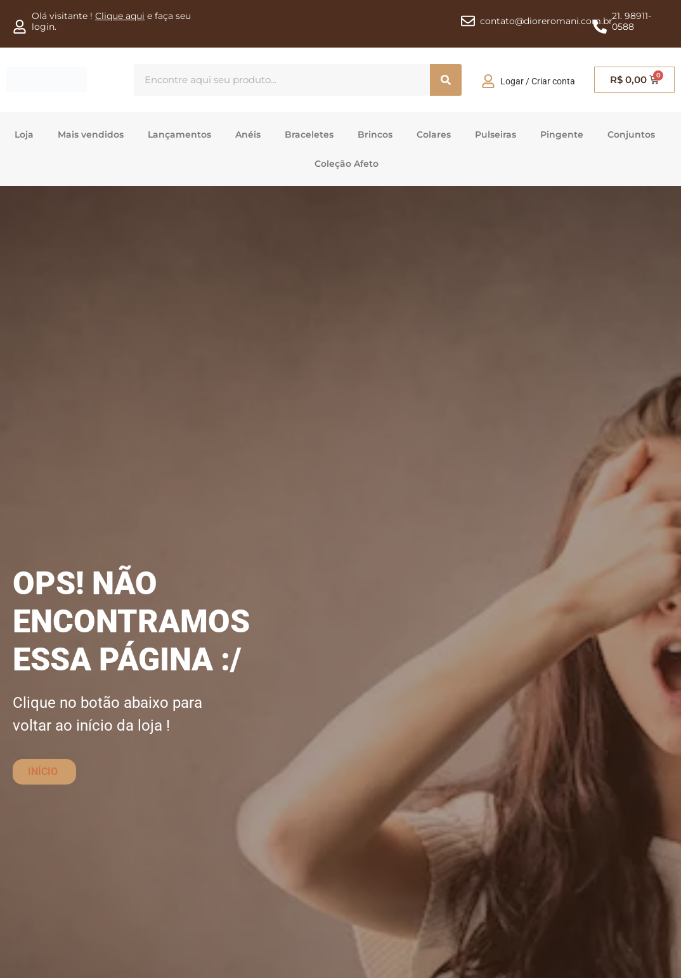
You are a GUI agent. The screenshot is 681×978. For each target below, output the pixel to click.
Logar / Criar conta (537, 81)
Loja (24, 134)
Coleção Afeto (347, 163)
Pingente (561, 134)
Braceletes (309, 134)
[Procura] (446, 80)
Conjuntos (631, 134)
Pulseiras (495, 134)
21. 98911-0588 (631, 21)
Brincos (375, 134)
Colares (434, 134)
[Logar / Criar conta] (488, 81)
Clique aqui (120, 16)
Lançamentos (179, 134)
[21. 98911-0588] (600, 27)
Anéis (248, 134)
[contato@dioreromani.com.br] (468, 21)
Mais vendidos (91, 134)
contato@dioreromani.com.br (546, 21)
